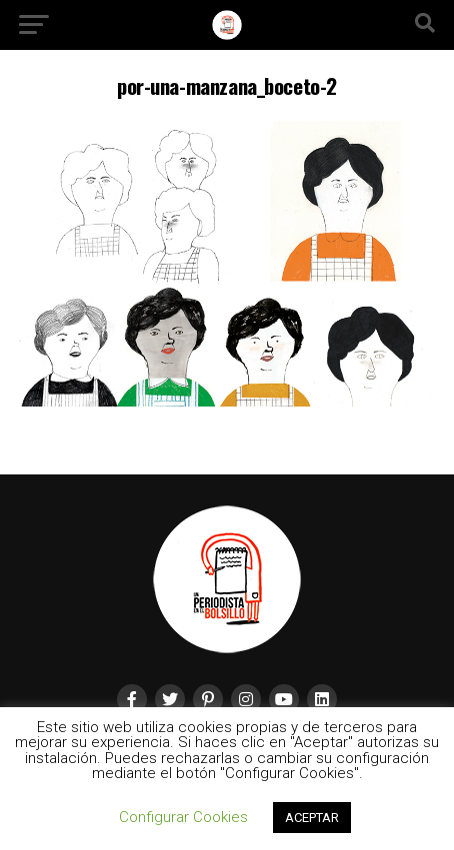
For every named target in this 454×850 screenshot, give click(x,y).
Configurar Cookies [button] (183, 817)
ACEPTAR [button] (312, 817)
